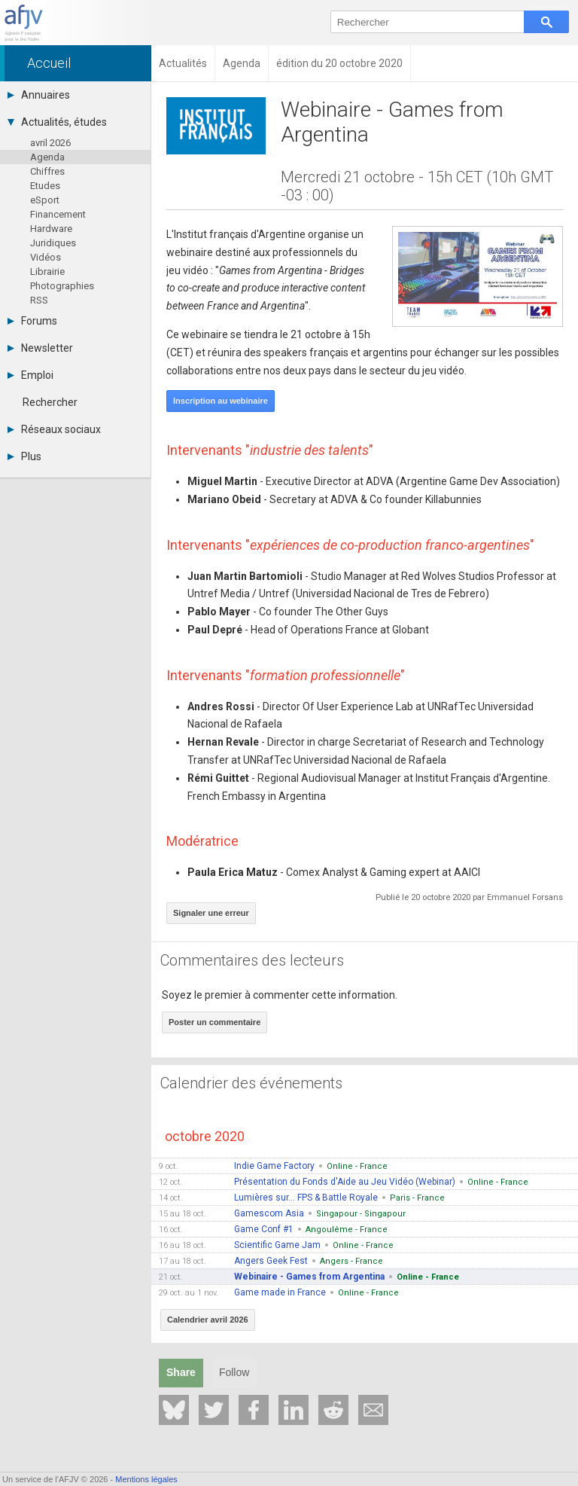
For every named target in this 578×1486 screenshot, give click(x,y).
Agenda (47, 157)
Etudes (45, 185)
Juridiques (53, 243)
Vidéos (45, 257)
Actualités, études (57, 122)
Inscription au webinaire (220, 400)
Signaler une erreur (211, 912)
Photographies (62, 285)
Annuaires (39, 95)
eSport (44, 200)
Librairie (47, 271)
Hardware (51, 228)
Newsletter (40, 348)
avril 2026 (50, 142)
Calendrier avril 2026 (207, 1319)
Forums (32, 321)
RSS (39, 300)
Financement (58, 214)
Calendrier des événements (251, 1083)
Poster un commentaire (214, 1022)
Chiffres (47, 171)
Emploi (30, 375)
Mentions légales (146, 1479)
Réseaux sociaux (54, 429)
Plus (24, 456)
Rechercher (50, 402)
